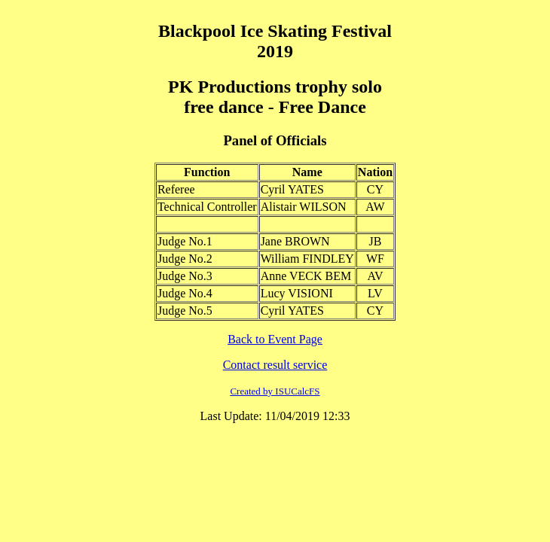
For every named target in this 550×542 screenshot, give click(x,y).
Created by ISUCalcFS (274, 391)
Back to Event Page (275, 339)
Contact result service (275, 364)
